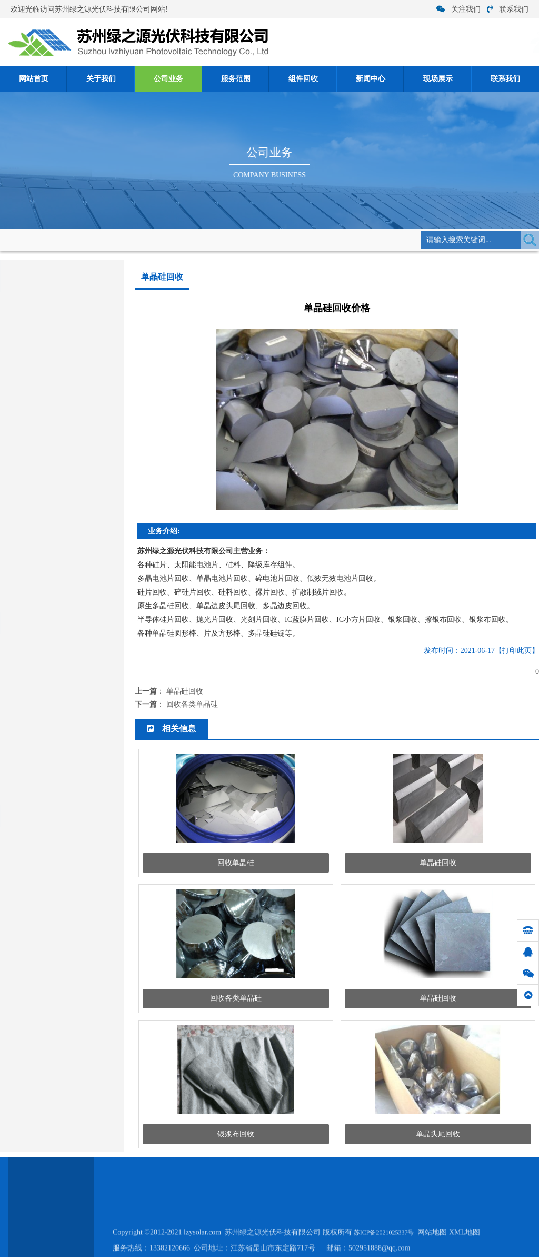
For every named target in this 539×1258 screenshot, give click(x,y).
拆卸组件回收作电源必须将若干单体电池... (75, 776)
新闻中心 (370, 79)
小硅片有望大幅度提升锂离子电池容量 (69, 694)
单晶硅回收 (169, 239)
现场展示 (438, 79)
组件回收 (303, 79)
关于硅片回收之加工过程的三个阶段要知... (75, 711)
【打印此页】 (517, 651)
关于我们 (101, 79)
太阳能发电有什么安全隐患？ (55, 760)
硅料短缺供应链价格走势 (48, 727)
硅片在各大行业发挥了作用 (52, 645)
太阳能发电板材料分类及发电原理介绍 (69, 678)
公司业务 (168, 79)
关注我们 (458, 9)
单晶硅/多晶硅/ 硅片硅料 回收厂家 (62, 662)
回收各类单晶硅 (192, 704)
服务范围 (236, 79)
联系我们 (507, 9)
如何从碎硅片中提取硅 (45, 743)
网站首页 (33, 79)
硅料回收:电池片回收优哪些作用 (59, 792)
